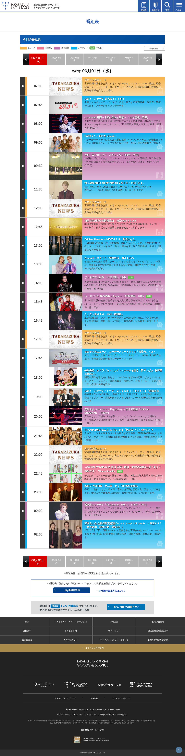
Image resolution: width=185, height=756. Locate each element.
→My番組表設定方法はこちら (111, 590)
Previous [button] (26, 59)
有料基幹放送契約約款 (158, 640)
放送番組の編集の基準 (158, 631)
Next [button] (159, 59)
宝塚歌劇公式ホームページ (91, 730)
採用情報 (94, 698)
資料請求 (27, 631)
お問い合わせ (158, 622)
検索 (27, 622)
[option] (38, 59)
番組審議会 (27, 640)
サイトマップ (114, 631)
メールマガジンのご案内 (92, 648)
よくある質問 (71, 631)
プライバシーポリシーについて (114, 640)
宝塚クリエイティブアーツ (65, 698)
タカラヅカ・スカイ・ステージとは (70, 622)
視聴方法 (114, 622)
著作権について (71, 640)
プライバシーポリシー (121, 698)
